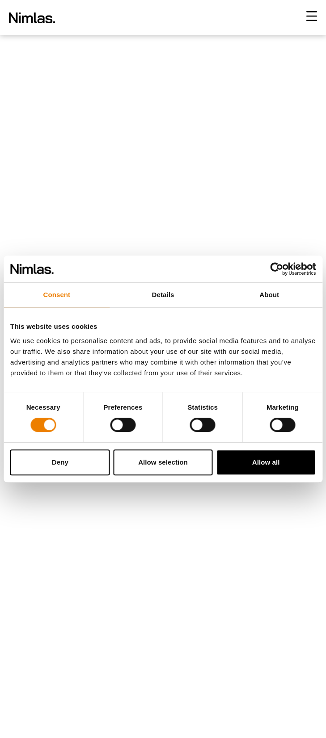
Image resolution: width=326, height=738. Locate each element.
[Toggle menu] (311, 16)
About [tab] (269, 294)
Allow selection (163, 462)
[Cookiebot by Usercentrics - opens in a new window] (276, 269)
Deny (60, 462)
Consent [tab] (56, 294)
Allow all (266, 462)
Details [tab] (163, 294)
